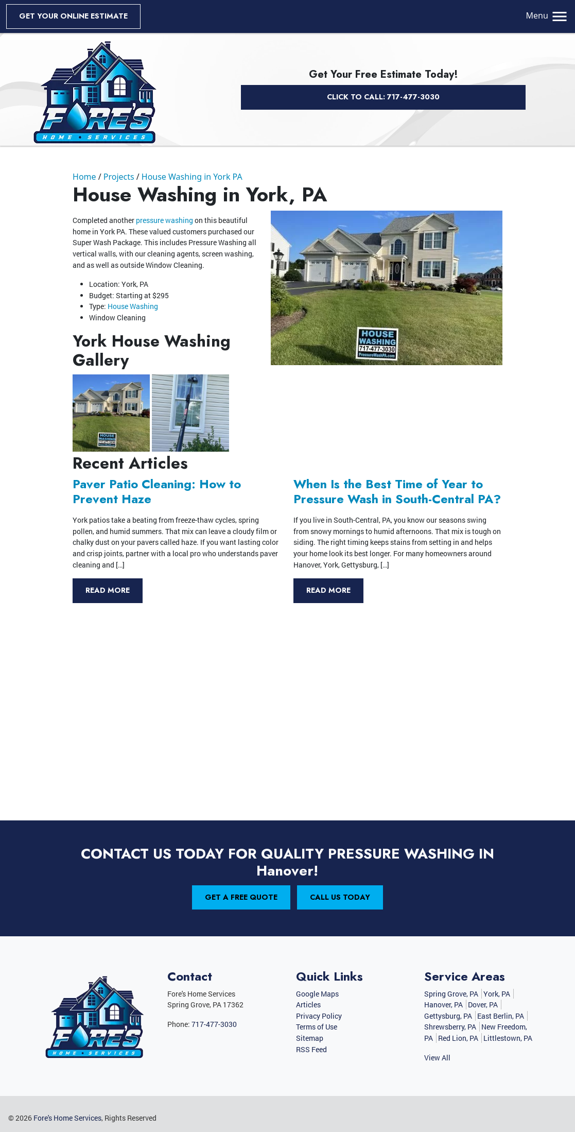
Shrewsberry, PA (450, 1027)
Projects (118, 176)
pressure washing (164, 220)
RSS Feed (311, 1049)
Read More (107, 590)
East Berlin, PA (500, 1016)
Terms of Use (316, 1027)
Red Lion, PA (458, 1038)
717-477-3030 (214, 1024)
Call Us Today (340, 897)
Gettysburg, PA (448, 1016)
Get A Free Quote (241, 897)
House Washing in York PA (192, 176)
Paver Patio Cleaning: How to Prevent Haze (157, 491)
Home (84, 176)
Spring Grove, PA (451, 994)
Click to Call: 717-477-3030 (383, 97)
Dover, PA (483, 1004)
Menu (547, 15)
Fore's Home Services (67, 1118)
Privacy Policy (319, 1016)
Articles (308, 1004)
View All (437, 1057)
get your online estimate (73, 16)
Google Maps (317, 994)
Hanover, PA (443, 1004)
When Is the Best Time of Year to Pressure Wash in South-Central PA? (397, 491)
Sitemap (309, 1038)
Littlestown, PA (507, 1038)
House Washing (133, 306)
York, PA (496, 994)
